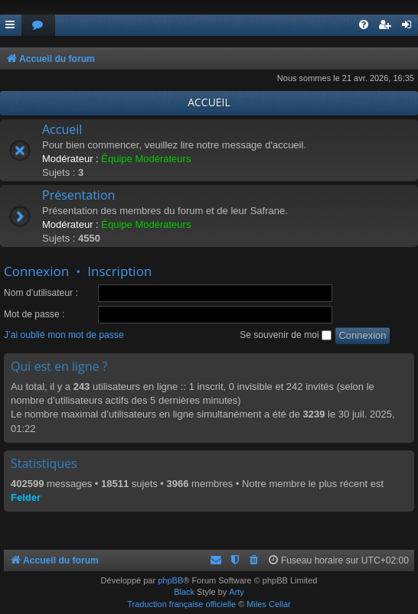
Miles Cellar (268, 604)
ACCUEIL (209, 102)
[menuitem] (38, 25)
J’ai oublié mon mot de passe (64, 335)
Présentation (78, 195)
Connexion (36, 271)
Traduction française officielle (181, 604)
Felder (26, 497)
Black (184, 591)
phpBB (170, 580)
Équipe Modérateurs (146, 158)
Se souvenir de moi (285, 335)
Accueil (62, 129)
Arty (236, 591)
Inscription (119, 271)
